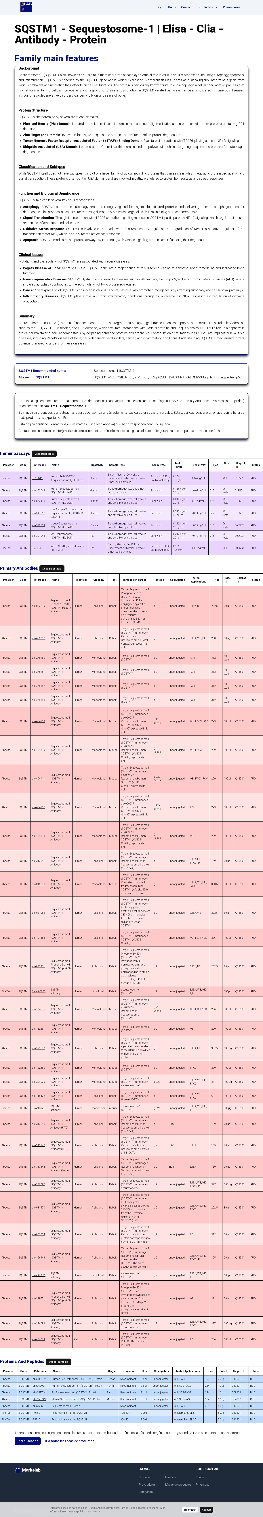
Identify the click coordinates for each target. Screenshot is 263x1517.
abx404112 (38, 807)
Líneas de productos (178, 1484)
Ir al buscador (28, 1441)
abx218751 (38, 1298)
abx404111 (38, 778)
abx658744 (39, 1392)
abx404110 (38, 749)
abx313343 (38, 1124)
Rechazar (190, 1509)
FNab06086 (38, 1275)
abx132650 (38, 1067)
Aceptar (206, 1509)
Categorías (146, 1492)
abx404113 (38, 835)
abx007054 (38, 1234)
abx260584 (39, 1406)
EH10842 (37, 478)
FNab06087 (38, 991)
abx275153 (38, 699)
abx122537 (38, 1048)
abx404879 (38, 1339)
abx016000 (38, 884)
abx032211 (38, 966)
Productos (208, 7)
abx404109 (38, 721)
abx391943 (38, 535)
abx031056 (38, 912)
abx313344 (38, 1166)
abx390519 (38, 525)
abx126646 (38, 1257)
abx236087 (38, 1184)
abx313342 (38, 1145)
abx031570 (38, 1207)
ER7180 (36, 548)
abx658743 (39, 1399)
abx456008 (38, 638)
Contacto (187, 7)
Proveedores (231, 7)
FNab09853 (38, 1108)
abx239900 (38, 1081)
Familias (170, 1477)
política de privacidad (89, 1511)
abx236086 (38, 1323)
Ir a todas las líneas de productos (69, 1441)
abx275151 (38, 671)
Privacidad (202, 1484)
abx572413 (38, 500)
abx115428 (38, 1095)
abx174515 (38, 1009)
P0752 (36, 1412)
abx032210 (38, 605)
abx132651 (38, 1028)
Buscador (145, 1477)
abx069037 (39, 1385)
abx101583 (38, 937)
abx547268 (38, 513)
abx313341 (38, 860)
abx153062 (38, 490)
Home (172, 7)
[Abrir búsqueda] (159, 7)
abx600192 (39, 1379)
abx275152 (38, 685)
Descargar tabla (44, 453)
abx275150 (38, 657)
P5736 (36, 1419)
